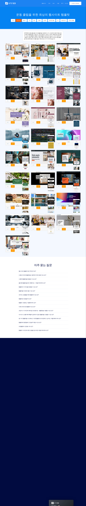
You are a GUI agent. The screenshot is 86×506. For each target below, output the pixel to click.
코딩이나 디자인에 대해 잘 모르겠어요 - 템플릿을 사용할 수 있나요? (36, 311)
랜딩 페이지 (63, 20)
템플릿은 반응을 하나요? (25, 299)
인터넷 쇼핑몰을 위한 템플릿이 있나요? (29, 295)
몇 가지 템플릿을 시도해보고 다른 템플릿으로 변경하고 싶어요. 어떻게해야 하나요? (40, 319)
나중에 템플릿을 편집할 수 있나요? (27, 279)
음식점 (45, 20)
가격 (49, 3)
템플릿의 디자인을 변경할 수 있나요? (28, 287)
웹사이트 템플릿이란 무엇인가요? (27, 271)
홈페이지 (44, 3)
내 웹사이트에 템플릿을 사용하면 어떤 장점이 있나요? (32, 275)
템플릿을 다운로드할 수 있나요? (27, 291)
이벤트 (39, 20)
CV (57, 20)
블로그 (24, 20)
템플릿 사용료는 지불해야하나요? (27, 303)
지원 (58, 3)
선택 (13, 58)
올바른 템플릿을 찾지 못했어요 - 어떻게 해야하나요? (32, 283)
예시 (54, 3)
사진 (29, 20)
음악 (34, 20)
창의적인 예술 (51, 20)
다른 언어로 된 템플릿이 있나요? (27, 307)
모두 (13, 20)
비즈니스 (18, 20)
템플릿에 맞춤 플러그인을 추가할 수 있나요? (30, 322)
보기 (8, 58)
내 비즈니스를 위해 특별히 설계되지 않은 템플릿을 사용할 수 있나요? (36, 315)
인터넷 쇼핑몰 (71, 20)
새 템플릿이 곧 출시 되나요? (26, 326)
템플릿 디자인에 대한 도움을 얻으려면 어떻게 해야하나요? (33, 330)
